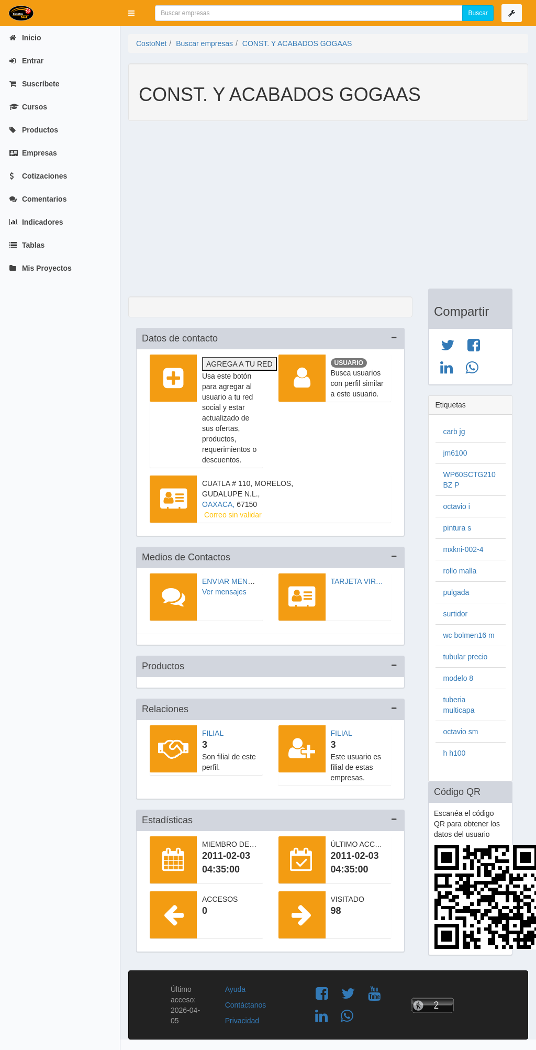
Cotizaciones (38, 176)
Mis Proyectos (40, 268)
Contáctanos (245, 1005)
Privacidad (242, 1020)
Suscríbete (34, 84)
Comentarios (37, 199)
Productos (33, 130)
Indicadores (36, 222)
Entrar (26, 61)
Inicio (25, 38)
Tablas (26, 245)
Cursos (28, 107)
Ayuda (235, 989)
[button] (131, 13)
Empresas (33, 153)
